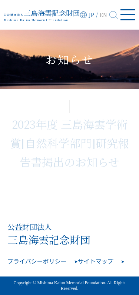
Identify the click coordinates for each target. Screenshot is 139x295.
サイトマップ (95, 261)
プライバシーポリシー (37, 261)
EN (103, 15)
